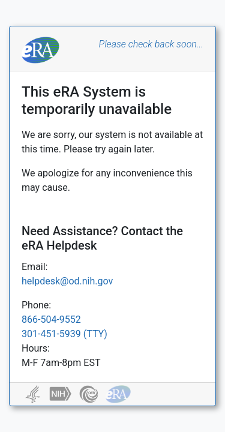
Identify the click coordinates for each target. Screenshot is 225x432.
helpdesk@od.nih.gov (67, 281)
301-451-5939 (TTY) (64, 334)
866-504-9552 (51, 319)
